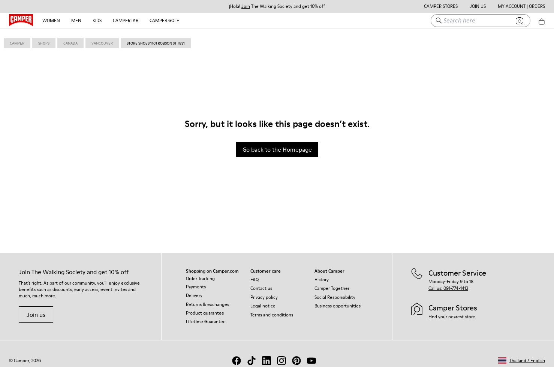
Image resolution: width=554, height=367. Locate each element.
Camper (17, 39)
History (321, 276)
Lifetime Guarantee (206, 318)
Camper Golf (164, 20)
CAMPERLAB (125, 20)
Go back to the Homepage (277, 146)
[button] (521, 357)
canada (70, 39)
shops (43, 39)
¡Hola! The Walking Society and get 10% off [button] (277, 6)
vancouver (102, 39)
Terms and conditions (271, 311)
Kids (97, 20)
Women (51, 20)
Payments (196, 283)
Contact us (261, 285)
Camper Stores (441, 6)
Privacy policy (264, 294)
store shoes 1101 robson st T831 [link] (156, 39)
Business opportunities (337, 302)
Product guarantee (205, 309)
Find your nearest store (451, 313)
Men (76, 20)
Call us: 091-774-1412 (448, 285)
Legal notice (263, 302)
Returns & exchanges (207, 301)
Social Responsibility (334, 294)
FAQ (254, 276)
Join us (36, 311)
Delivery (194, 292)
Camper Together (331, 285)
